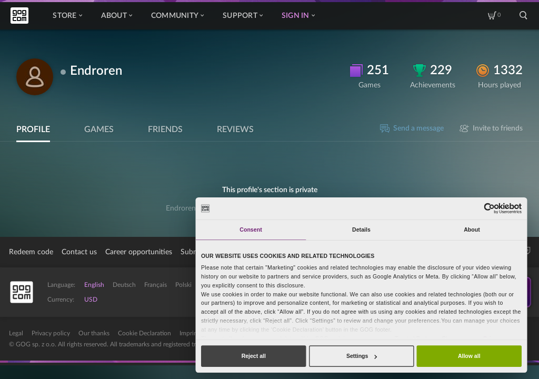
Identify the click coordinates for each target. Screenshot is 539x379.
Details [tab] (361, 229)
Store (67, 15)
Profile (33, 129)
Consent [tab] (250, 229)
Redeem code (31, 252)
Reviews (235, 129)
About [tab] (472, 229)
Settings (361, 356)
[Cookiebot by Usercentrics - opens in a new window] (489, 208)
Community (177, 15)
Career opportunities (138, 252)
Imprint (189, 333)
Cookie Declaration (144, 333)
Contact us (79, 252)
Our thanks (93, 333)
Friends (165, 129)
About (116, 15)
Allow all (469, 356)
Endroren (96, 71)
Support (243, 15)
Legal (16, 333)
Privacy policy (51, 333)
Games (99, 129)
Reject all (254, 356)
